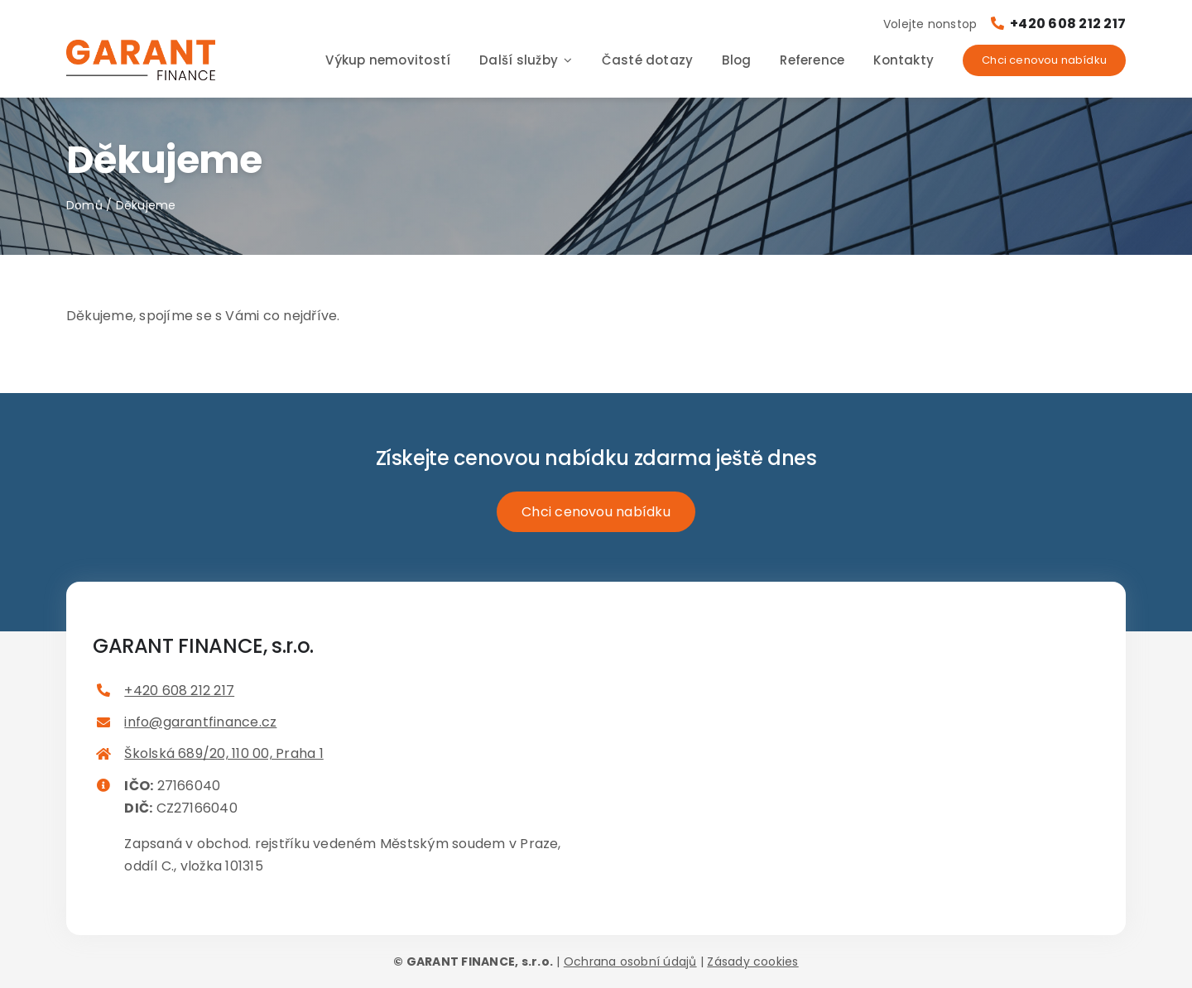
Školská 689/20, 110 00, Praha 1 (223, 753)
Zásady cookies (752, 961)
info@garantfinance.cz (200, 721)
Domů (84, 205)
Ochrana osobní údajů (630, 961)
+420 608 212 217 (1058, 23)
